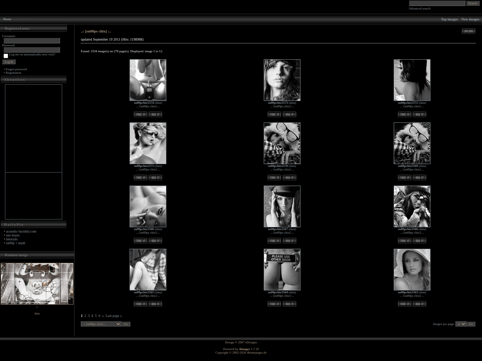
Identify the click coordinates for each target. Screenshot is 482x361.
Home (7, 19)
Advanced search (420, 8)
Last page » (114, 316)
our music (13, 235)
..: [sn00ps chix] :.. (148, 106)
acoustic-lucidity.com (21, 231)
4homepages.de (257, 352)
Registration (13, 72)
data (158, 102)
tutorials (12, 239)
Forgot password (16, 69)
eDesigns (251, 342)
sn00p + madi (15, 243)
